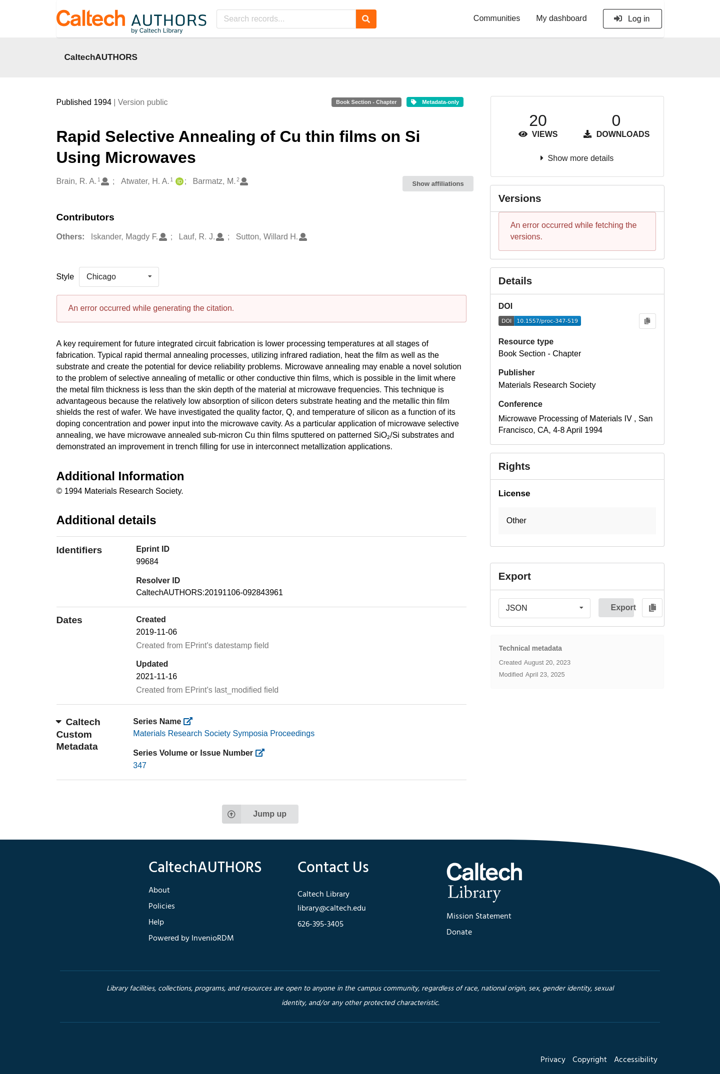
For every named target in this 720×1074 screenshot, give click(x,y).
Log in (632, 18)
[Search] (366, 18)
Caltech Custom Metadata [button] (78, 734)
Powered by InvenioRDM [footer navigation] (191, 938)
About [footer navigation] (159, 890)
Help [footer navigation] (156, 922)
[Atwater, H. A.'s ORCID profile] (178, 181)
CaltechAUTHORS (101, 57)
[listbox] (119, 277)
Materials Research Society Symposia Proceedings (223, 733)
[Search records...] (286, 18)
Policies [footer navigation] (161, 906)
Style (65, 276)
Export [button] (622, 607)
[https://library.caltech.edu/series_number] (263, 753)
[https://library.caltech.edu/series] (191, 721)
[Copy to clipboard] (647, 321)
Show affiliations (438, 183)
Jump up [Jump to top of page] (254, 814)
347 (139, 765)
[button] (577, 521)
